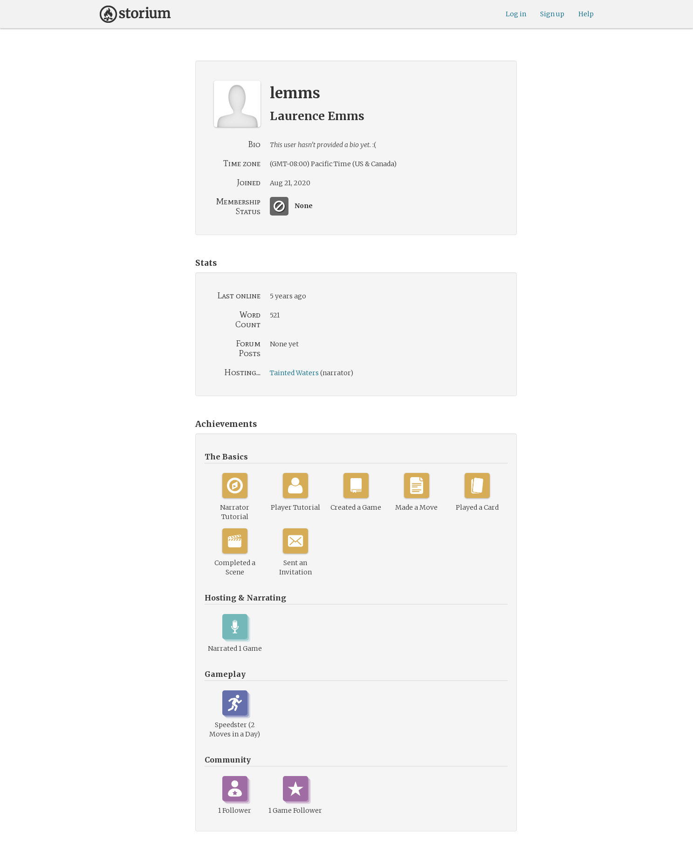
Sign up (552, 14)
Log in (516, 14)
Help (586, 14)
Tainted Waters (294, 373)
